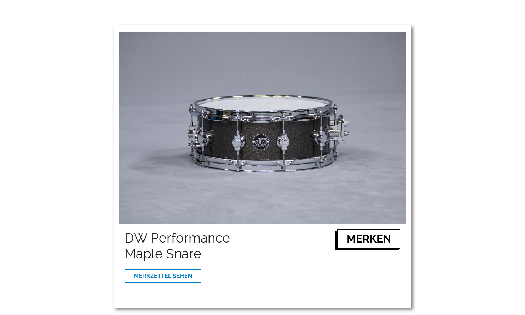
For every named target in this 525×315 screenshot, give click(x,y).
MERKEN (369, 238)
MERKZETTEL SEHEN (163, 275)
